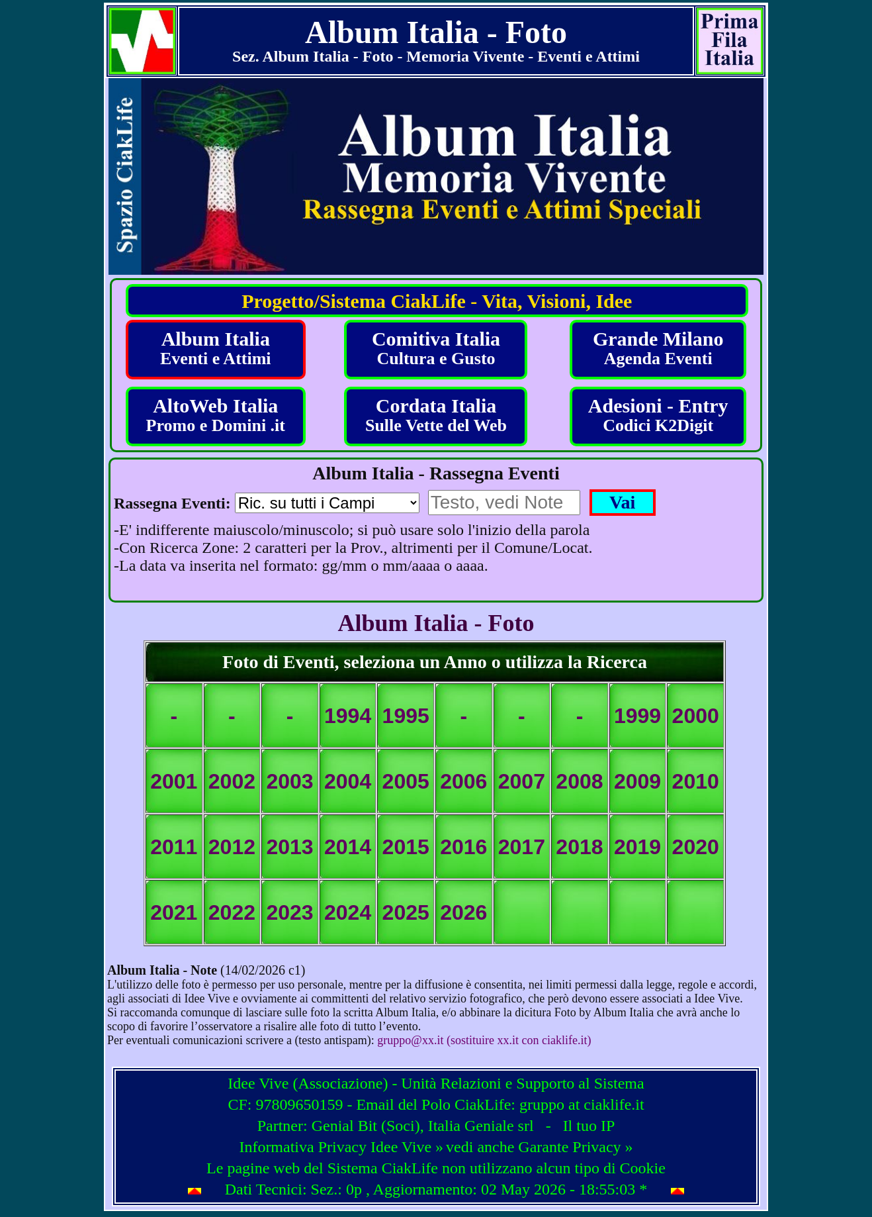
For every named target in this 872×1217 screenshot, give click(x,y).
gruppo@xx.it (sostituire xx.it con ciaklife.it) (484, 1040)
